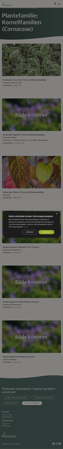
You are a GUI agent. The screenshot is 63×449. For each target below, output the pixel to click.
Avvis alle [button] (28, 232)
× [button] (56, 213)
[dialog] (31, 224)
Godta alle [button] (46, 232)
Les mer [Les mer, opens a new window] (26, 227)
